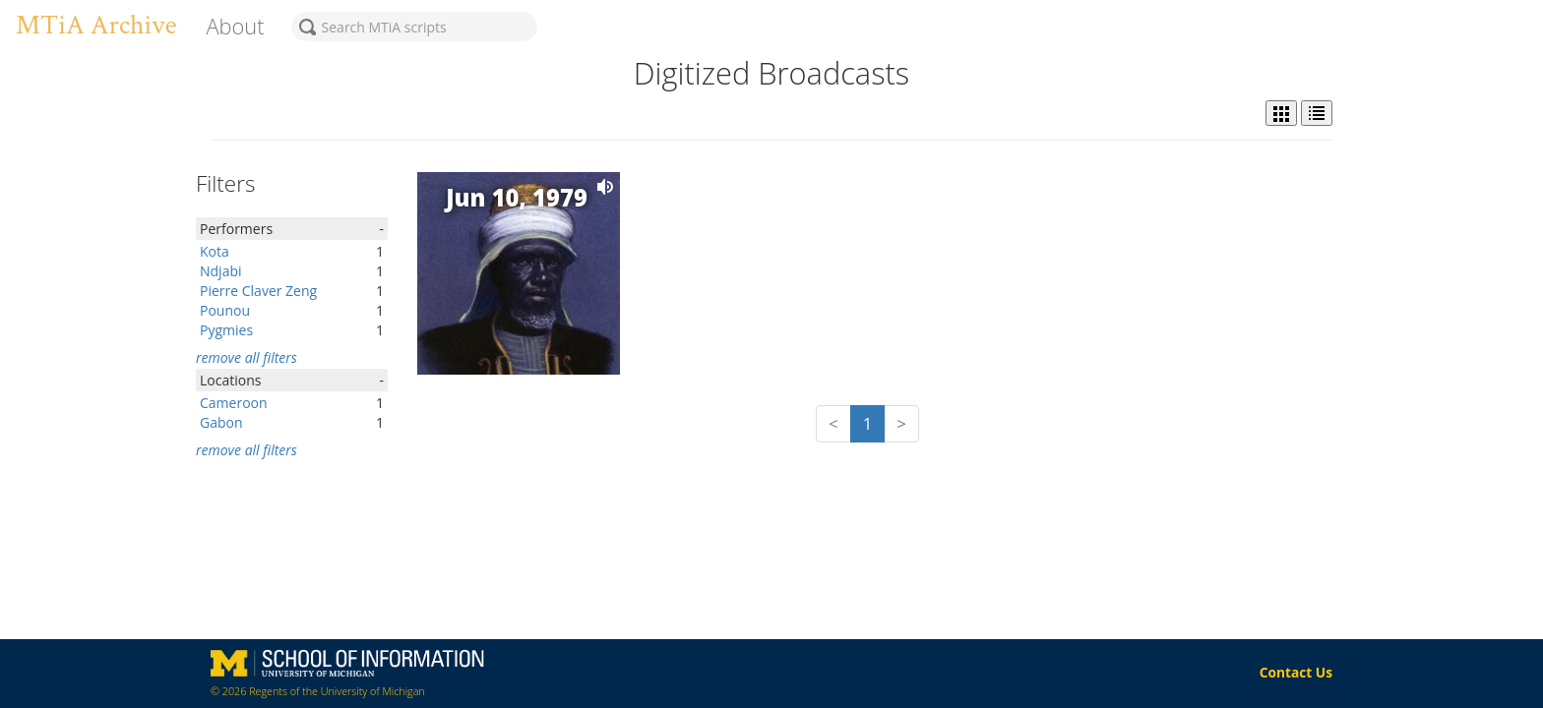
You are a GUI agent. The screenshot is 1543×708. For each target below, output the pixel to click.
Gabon (221, 422)
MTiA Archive (96, 25)
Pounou (225, 310)
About (235, 26)
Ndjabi (221, 271)
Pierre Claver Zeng (258, 290)
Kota (214, 251)
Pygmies (226, 330)
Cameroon (234, 402)
